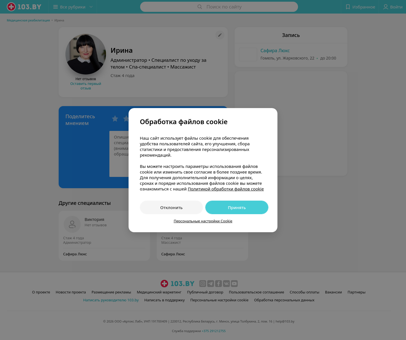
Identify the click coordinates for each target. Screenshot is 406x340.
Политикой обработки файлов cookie (226, 189)
